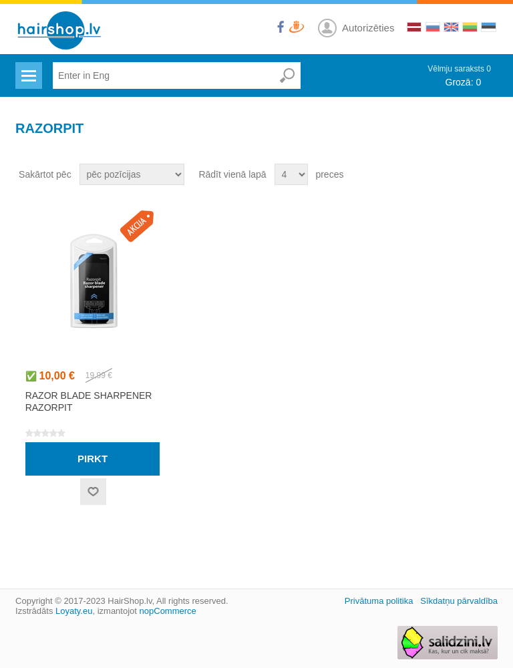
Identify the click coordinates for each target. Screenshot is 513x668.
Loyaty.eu (73, 611)
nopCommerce (168, 611)
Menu (27, 67)
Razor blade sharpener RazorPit (88, 401)
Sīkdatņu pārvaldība (459, 601)
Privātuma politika (379, 601)
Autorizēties (368, 27)
